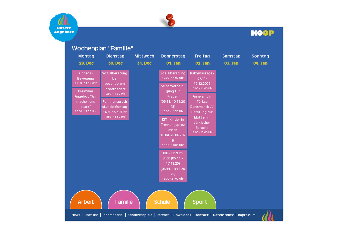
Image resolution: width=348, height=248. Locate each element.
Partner (163, 215)
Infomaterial (113, 215)
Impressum (247, 215)
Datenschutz (223, 215)
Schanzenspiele (140, 215)
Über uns (91, 215)
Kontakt (202, 215)
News (76, 215)
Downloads (182, 215)
